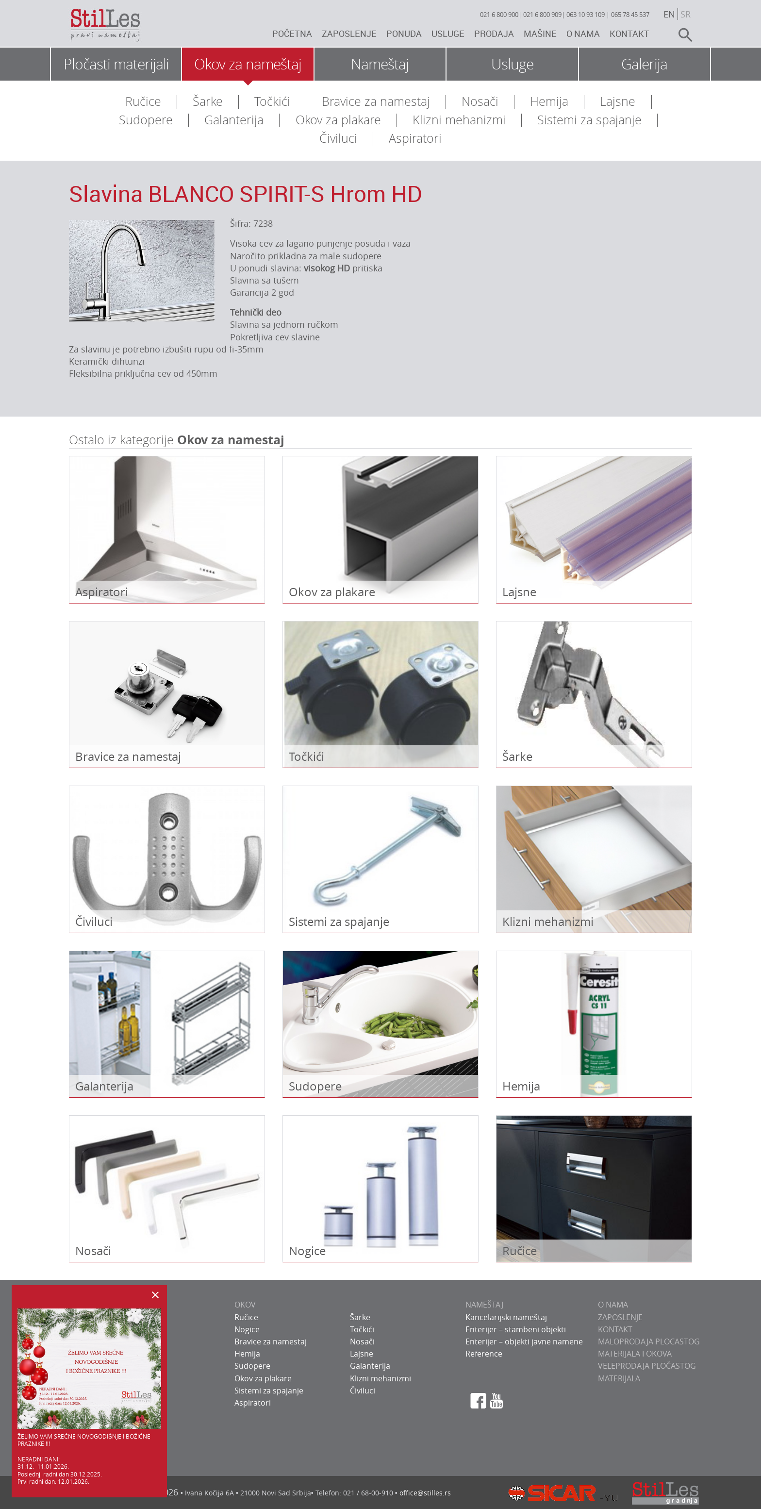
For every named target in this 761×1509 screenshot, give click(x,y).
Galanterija (234, 120)
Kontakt (629, 33)
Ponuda (404, 33)
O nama (583, 33)
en (669, 14)
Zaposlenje (349, 33)
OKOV (245, 1304)
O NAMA (613, 1304)
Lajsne (617, 101)
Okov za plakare (338, 120)
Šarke (208, 101)
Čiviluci (338, 138)
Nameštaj (380, 64)
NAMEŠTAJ (484, 1304)
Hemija (549, 101)
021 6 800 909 (542, 14)
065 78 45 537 (630, 14)
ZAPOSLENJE (620, 1317)
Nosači (480, 101)
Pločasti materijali (116, 64)
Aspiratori (415, 138)
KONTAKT (615, 1329)
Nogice (247, 1329)
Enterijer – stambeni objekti (515, 1329)
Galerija (644, 64)
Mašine (540, 33)
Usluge (447, 33)
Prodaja (494, 33)
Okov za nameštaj (247, 64)
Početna (292, 33)
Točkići (272, 101)
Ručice (143, 101)
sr (685, 14)
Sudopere (146, 120)
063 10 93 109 (585, 14)
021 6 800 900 (499, 14)
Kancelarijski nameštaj (506, 1317)
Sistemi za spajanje (589, 120)
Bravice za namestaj (376, 101)
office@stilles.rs (425, 1492)
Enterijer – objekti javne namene (524, 1341)
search (681, 35)
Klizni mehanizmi (459, 120)
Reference (483, 1353)
